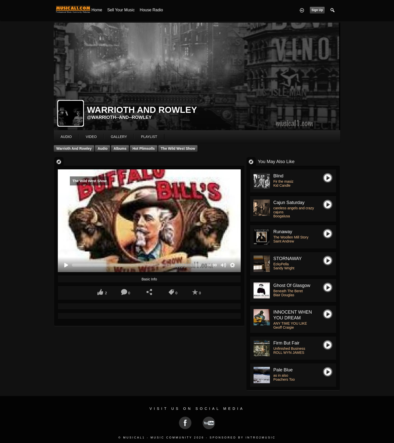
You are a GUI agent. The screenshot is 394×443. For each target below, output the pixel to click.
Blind (278, 175)
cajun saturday (289, 202)
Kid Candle (282, 185)
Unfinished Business (289, 349)
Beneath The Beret (288, 291)
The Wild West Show (178, 148)
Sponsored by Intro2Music (243, 437)
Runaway (282, 231)
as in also (280, 375)
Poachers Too (284, 379)
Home (96, 10)
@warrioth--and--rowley (119, 117)
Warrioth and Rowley (74, 148)
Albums (120, 148)
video (91, 137)
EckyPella (281, 264)
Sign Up (317, 10)
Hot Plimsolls (143, 148)
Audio (102, 148)
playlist (149, 137)
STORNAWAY (287, 258)
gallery (119, 137)
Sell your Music (121, 10)
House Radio (151, 10)
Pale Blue (283, 369)
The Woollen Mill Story (291, 237)
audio (66, 137)
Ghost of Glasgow (291, 285)
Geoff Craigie (283, 327)
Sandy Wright (283, 268)
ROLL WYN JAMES (288, 353)
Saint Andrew (283, 241)
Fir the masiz (283, 181)
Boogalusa (281, 216)
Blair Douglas (283, 295)
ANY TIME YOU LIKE (290, 323)
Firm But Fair (286, 343)
